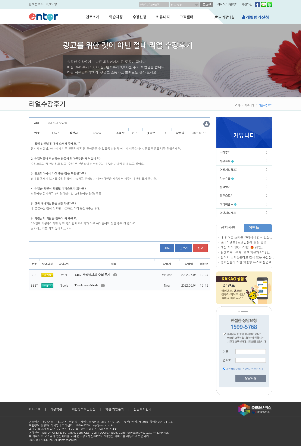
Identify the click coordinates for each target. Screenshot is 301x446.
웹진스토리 (226, 195)
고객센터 (186, 16)
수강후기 (225, 152)
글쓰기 (184, 248)
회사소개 (35, 409)
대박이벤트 (228, 204)
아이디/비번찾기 (227, 4)
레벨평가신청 (255, 17)
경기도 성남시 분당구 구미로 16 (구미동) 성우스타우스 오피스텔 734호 (73, 429)
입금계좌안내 (142, 409)
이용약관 (56, 409)
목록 (167, 248)
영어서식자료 (228, 213)
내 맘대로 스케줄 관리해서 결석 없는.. (246, 237)
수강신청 (139, 16)
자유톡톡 (227, 161)
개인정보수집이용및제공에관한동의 (244, 368)
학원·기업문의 (114, 409)
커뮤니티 (163, 16)
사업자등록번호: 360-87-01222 (100, 422)
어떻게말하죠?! (229, 169)
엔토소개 (92, 16)
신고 (200, 248)
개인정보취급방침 (83, 409)
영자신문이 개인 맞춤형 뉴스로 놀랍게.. (247, 262)
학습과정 (116, 16)
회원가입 (246, 4)
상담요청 (251, 378)
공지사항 (228, 227)
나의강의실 (224, 16)
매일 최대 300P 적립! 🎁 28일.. (242, 247)
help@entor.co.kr (102, 425)
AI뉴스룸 (227, 178)
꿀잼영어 (225, 187)
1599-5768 (82, 425)
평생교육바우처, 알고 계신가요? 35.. (245, 252)
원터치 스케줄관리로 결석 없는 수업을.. (247, 257)
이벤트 (253, 227)
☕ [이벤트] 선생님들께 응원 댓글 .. (245, 242)
